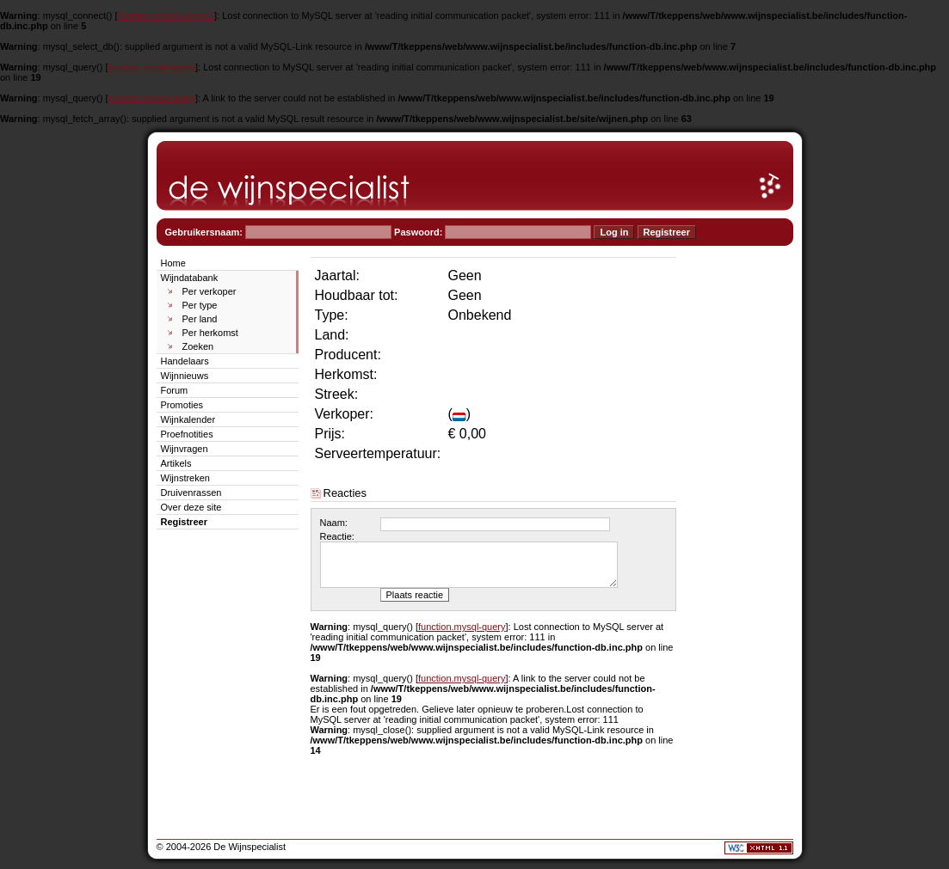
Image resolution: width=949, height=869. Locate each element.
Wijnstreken (185, 478)
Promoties (182, 405)
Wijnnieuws (185, 375)
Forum (174, 390)
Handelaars (185, 361)
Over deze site (191, 507)
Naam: (334, 522)
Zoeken (198, 346)
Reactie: (337, 536)
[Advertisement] (741, 512)
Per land (200, 319)
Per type (200, 305)
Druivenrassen (191, 492)
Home (173, 263)
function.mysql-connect (166, 15)
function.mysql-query (152, 67)
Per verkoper (209, 291)
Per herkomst (210, 332)
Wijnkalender (188, 419)
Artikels (176, 463)
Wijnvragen (184, 449)
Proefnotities (187, 434)
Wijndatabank (190, 277)
